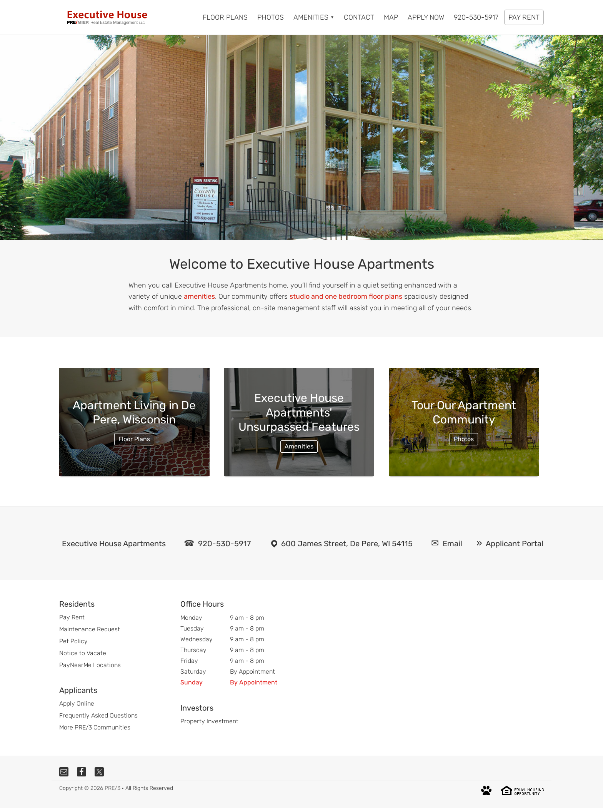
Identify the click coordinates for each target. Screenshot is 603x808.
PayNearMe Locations (90, 665)
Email (452, 543)
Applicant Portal (514, 543)
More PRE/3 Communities (94, 727)
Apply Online (76, 703)
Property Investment (209, 721)
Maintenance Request (89, 629)
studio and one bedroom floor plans (346, 296)
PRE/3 (112, 788)
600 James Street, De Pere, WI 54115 (347, 543)
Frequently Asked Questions (98, 715)
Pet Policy (73, 641)
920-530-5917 (224, 543)
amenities (199, 296)
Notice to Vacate (82, 653)
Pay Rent (72, 617)
